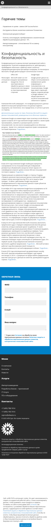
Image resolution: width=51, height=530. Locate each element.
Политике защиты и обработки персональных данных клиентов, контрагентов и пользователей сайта (25, 339)
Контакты (5, 369)
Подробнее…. (41, 220)
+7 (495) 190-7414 (8, 412)
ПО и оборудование (10, 395)
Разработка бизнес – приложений (15, 389)
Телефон (9, 297)
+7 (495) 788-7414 (8, 408)
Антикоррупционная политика (12, 444)
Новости (5, 372)
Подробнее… (31, 244)
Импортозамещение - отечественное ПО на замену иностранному (21, 44)
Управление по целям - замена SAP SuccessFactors (20, 26)
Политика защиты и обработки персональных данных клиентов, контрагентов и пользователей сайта (24, 440)
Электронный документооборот (14, 34)
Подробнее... (21, 129)
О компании (6, 366)
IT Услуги (5, 392)
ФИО (7, 284)
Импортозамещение (10, 385)
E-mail (8, 309)
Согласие (33, 504)
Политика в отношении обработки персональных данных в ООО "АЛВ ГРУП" (24, 454)
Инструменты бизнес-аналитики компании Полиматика (22, 30)
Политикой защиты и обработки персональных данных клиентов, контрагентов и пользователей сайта (22, 512)
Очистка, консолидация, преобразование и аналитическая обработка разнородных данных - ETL (23, 39)
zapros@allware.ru (9, 415)
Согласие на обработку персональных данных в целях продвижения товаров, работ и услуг (21, 449)
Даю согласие (25, 525)
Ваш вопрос (10, 322)
